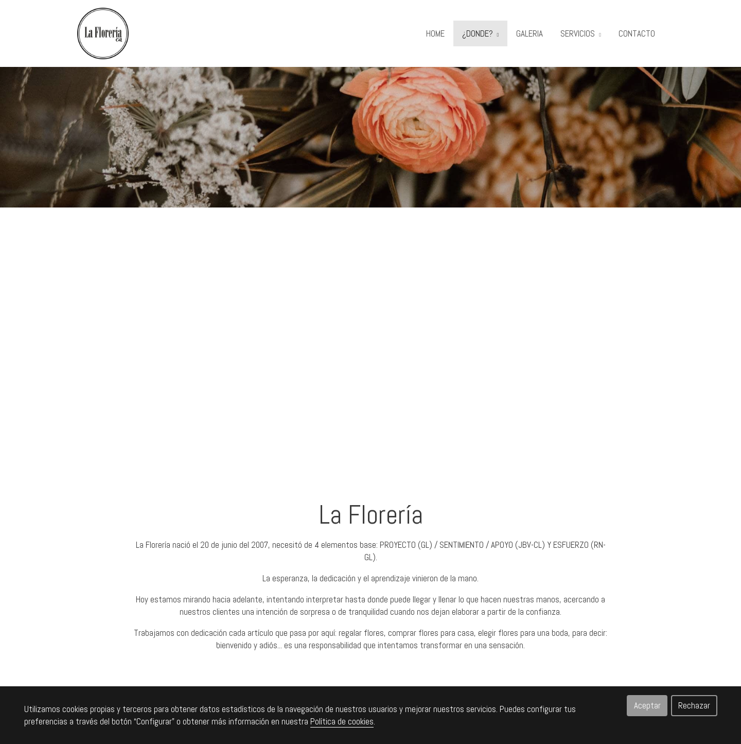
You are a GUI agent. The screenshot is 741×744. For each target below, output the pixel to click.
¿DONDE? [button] (480, 33)
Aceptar (647, 705)
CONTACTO (637, 33)
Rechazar (694, 705)
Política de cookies (342, 721)
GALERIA (529, 33)
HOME (435, 33)
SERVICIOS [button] (580, 33)
